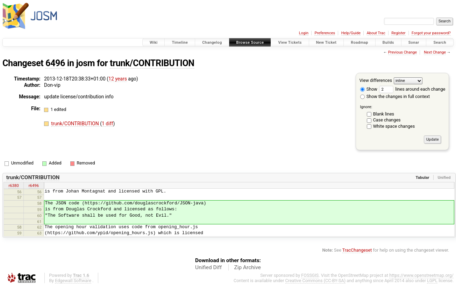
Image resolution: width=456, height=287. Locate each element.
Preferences (324, 33)
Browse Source (250, 42)
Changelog (212, 42)
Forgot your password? (431, 33)
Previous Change (402, 52)
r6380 (13, 185)
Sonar (413, 42)
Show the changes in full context (395, 96)
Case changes (387, 119)
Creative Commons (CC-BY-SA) (315, 280)
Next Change (435, 52)
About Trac (376, 33)
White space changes (394, 126)
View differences (375, 80)
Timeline (180, 42)
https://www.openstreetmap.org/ (421, 275)
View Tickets (289, 42)
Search (439, 42)
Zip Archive (247, 267)
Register (398, 33)
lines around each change (412, 89)
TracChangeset (357, 250)
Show (368, 89)
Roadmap (359, 42)
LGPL (432, 280)
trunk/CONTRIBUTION (152, 63)
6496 (55, 63)
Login (303, 33)
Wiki (154, 42)
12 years (117, 79)
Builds (388, 42)
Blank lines (383, 114)
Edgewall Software (73, 280)
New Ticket (326, 42)
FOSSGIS (310, 275)
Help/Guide (351, 33)
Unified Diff (208, 267)
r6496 (34, 185)
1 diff (107, 123)
